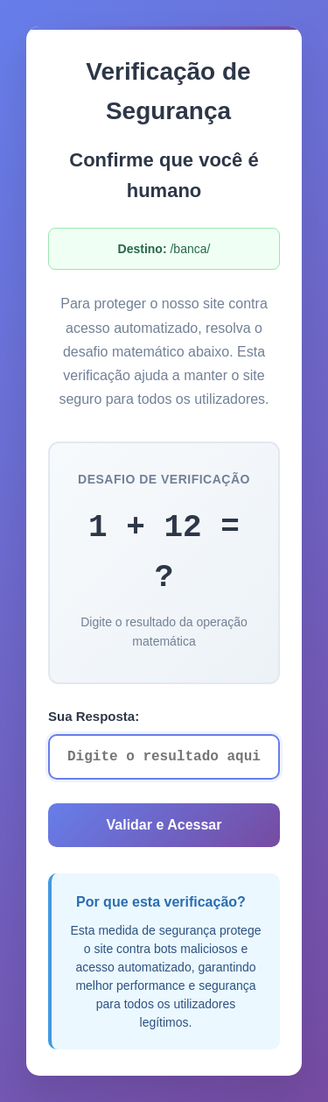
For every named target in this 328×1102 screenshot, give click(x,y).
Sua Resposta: (93, 716)
